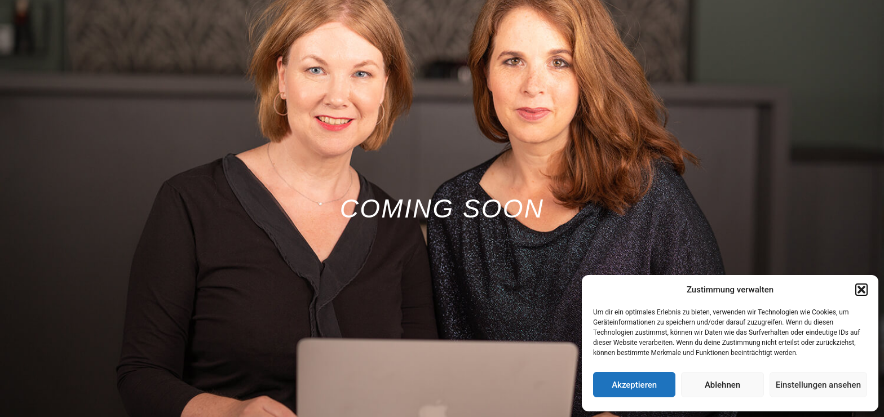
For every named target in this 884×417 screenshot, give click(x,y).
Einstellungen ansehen (818, 385)
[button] (861, 289)
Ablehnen (722, 385)
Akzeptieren (634, 385)
